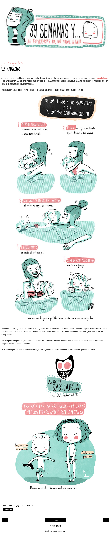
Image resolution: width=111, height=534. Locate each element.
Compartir (8, 510)
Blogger (63, 531)
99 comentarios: (27, 505)
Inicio (55, 520)
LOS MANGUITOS (10, 69)
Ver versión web (55, 525)
